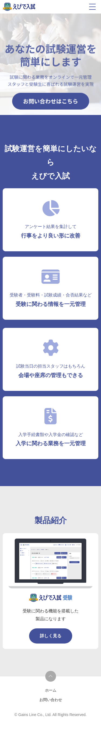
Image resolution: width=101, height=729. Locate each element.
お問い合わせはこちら (50, 101)
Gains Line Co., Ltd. (35, 714)
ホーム (50, 690)
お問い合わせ (50, 700)
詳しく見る (50, 636)
